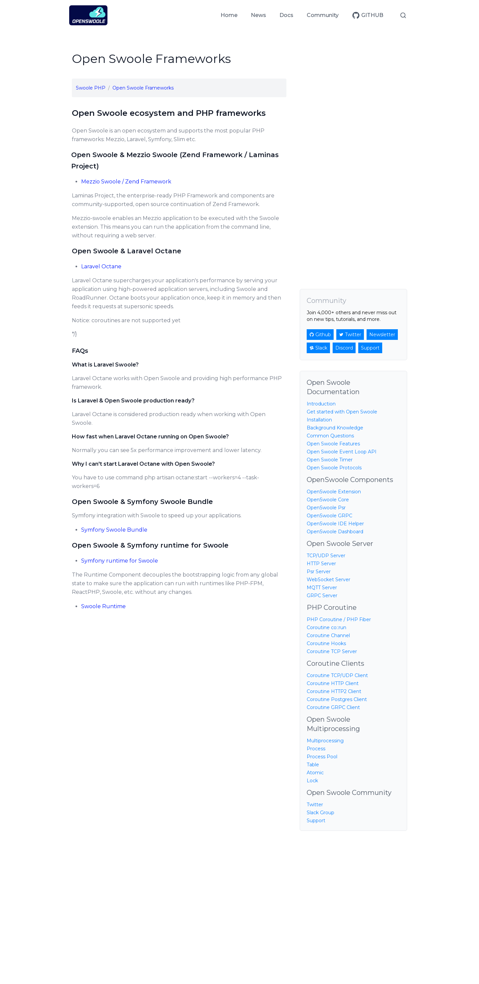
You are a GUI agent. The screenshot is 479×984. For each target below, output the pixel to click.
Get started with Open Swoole (342, 412)
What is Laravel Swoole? (105, 365)
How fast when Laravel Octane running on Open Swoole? (150, 436)
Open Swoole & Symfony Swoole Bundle (142, 502)
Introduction (321, 404)
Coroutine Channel (328, 635)
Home (229, 15)
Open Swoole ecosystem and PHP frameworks (169, 113)
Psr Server (319, 572)
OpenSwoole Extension (334, 492)
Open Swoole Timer (330, 460)
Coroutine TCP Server (332, 651)
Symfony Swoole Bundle (114, 530)
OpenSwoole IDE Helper (335, 524)
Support (316, 821)
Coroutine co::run (326, 627)
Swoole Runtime (103, 606)
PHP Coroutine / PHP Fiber (339, 619)
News (258, 15)
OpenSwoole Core (328, 500)
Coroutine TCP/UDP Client (337, 675)
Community (323, 15)
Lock (312, 781)
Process (316, 749)
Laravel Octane (101, 266)
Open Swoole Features (333, 444)
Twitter (315, 805)
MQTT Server (322, 588)
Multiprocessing (325, 741)
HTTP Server (321, 564)
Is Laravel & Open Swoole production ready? (133, 400)
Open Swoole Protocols (334, 468)
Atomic (315, 773)
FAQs (80, 351)
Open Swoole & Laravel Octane (126, 251)
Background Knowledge (335, 428)
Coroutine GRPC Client (333, 707)
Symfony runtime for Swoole (119, 561)
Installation (319, 420)
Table (313, 765)
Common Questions (330, 436)
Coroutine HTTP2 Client (334, 691)
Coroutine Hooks (326, 643)
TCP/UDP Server (326, 556)
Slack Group (320, 813)
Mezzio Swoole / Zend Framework (126, 181)
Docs (286, 15)
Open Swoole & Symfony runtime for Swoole (150, 545)
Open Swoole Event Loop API (342, 452)
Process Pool (322, 757)
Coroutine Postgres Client (337, 699)
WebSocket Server (328, 580)
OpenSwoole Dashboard (335, 532)
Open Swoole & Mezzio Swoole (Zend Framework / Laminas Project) (175, 160)
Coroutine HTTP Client (333, 683)
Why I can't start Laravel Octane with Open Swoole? (143, 464)
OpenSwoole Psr (326, 508)
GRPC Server (322, 596)
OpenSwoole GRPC (329, 516)
